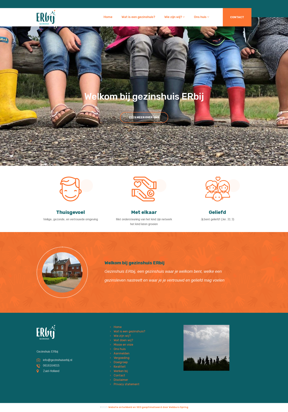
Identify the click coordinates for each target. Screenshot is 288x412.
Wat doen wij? (123, 340)
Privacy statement (126, 384)
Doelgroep (121, 362)
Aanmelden (121, 353)
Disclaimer (121, 380)
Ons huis (201, 17)
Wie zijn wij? (174, 17)
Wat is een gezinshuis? (138, 17)
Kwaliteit (120, 366)
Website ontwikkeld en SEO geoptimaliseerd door (148, 407)
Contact (237, 17)
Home (108, 17)
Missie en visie (123, 344)
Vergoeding (121, 358)
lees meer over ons (144, 117)
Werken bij (121, 371)
